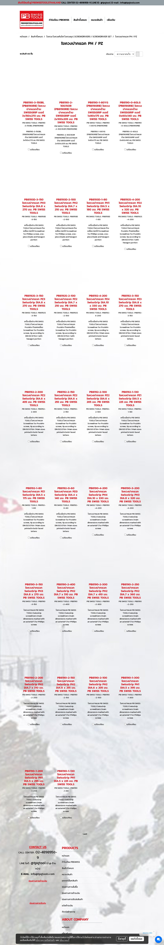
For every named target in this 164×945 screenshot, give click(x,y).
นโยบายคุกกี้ (64, 940)
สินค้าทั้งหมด (80, 20)
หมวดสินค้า (97, 20)
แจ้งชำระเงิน (67, 905)
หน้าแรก (65, 855)
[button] (120, 20)
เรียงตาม (110, 54)
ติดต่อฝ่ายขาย (68, 911)
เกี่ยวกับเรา (67, 933)
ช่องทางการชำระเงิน (71, 893)
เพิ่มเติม (111, 20)
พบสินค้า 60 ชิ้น (26, 53)
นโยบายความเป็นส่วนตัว (45, 940)
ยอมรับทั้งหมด (136, 939)
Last (85, 834)
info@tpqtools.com (42, 874)
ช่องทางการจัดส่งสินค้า (72, 899)
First (79, 834)
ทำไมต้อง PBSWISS (59, 20)
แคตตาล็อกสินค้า (70, 880)
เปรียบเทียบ (35, 149)
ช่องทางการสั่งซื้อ (70, 886)
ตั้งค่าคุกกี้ (122, 939)
